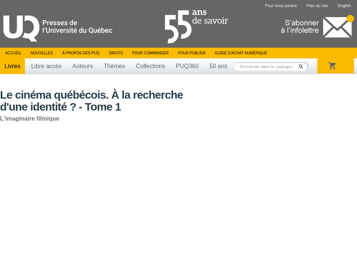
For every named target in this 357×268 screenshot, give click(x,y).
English (344, 5)
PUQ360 (187, 66)
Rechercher (303, 66)
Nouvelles (41, 53)
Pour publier (192, 53)
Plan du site (317, 5)
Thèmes (114, 66)
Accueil (13, 53)
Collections (150, 66)
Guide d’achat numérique (241, 53)
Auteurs (83, 66)
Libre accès (46, 66)
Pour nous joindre (281, 5)
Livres (12, 66)
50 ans (218, 66)
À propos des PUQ (80, 53)
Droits (116, 53)
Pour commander (150, 53)
